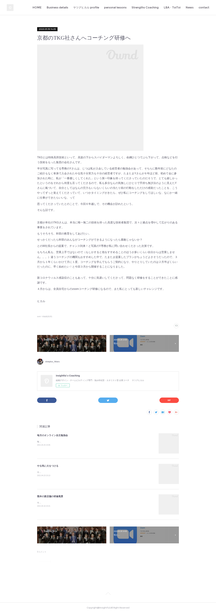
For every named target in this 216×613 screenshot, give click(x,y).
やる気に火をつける (47, 465)
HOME (37, 7)
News (190, 7)
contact (204, 7)
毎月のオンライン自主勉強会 (52, 435)
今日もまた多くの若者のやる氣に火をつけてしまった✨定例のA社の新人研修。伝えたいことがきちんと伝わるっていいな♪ (93, 472)
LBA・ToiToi (172, 7)
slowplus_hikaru (52, 361)
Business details (57, 7)
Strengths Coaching (145, 7)
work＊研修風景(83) (44, 316)
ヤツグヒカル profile (86, 7)
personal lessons (115, 7)
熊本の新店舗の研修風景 (50, 496)
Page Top (108, 594)
